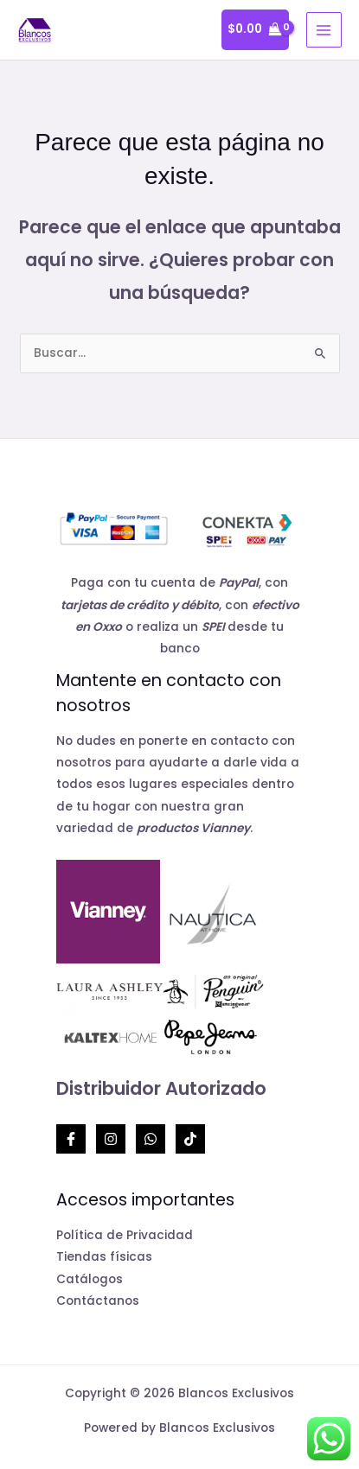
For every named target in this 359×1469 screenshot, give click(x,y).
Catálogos (89, 1279)
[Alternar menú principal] (324, 30)
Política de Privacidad (124, 1235)
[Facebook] (71, 1139)
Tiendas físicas (104, 1257)
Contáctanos (97, 1301)
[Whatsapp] (150, 1139)
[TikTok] (190, 1139)
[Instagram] (110, 1139)
